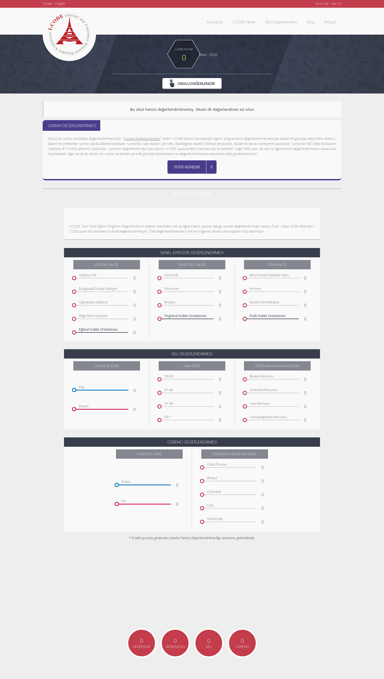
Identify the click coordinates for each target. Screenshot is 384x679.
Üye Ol (336, 3)
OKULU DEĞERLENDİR (192, 83)
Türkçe (48, 3)
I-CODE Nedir (244, 22)
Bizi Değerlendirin (281, 22)
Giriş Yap (322, 3)
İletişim (330, 22)
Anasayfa (214, 22)
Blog (310, 22)
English (60, 3)
